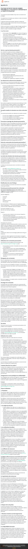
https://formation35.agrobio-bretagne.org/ (9, 243)
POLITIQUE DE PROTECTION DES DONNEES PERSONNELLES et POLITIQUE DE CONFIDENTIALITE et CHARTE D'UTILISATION (14, 546)
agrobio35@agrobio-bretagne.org (14, 168)
